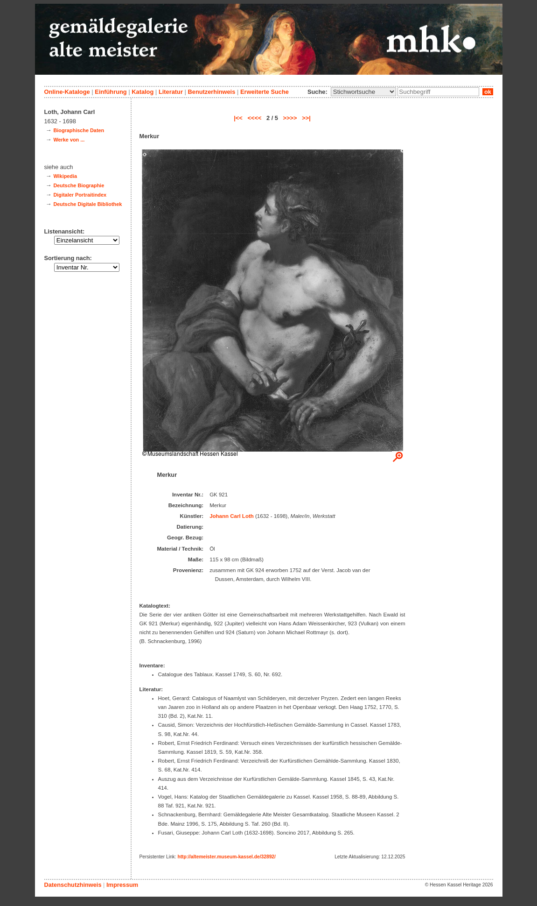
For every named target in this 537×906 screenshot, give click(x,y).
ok (487, 91)
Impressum (122, 884)
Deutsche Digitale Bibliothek (87, 204)
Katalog (142, 91)
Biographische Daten (78, 130)
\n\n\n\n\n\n (363, 91)
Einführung (110, 91)
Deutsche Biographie (78, 185)
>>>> (290, 117)
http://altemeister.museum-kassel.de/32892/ (226, 856)
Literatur (171, 91)
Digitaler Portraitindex (79, 195)
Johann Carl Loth (231, 516)
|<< (238, 117)
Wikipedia (65, 176)
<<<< (254, 117)
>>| (306, 117)
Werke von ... (68, 139)
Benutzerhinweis (212, 91)
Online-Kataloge (67, 91)
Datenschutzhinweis (73, 884)
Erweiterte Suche (264, 91)
